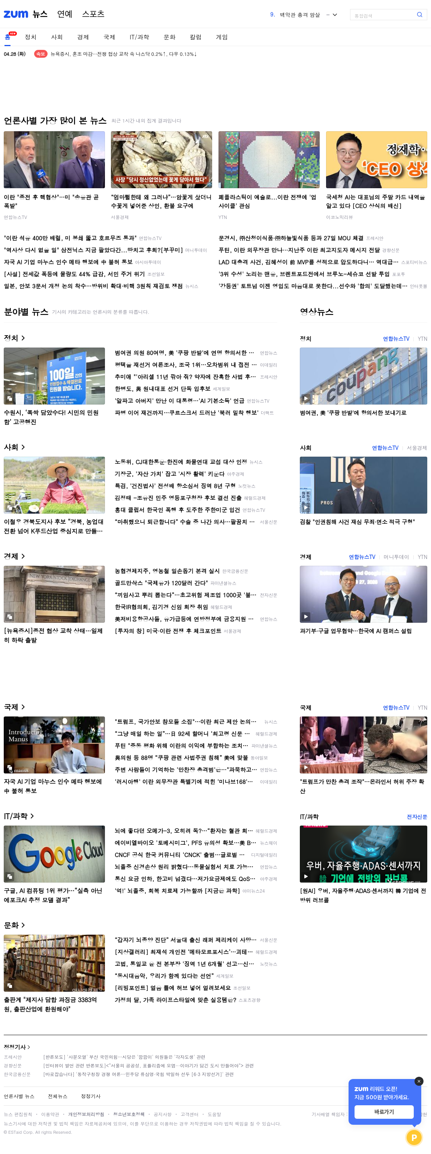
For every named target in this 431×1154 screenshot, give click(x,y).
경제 (83, 37)
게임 (222, 37)
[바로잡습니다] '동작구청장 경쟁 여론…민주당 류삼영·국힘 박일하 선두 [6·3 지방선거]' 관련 (138, 1074)
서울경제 (120, 217)
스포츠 (93, 14)
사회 (57, 37)
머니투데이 (396, 557)
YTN (222, 217)
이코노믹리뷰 (339, 217)
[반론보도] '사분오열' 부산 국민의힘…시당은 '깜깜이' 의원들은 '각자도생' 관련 (124, 1057)
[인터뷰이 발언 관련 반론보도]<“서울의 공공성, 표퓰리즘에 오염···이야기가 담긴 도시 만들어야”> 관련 (148, 1065)
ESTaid (15, 1132)
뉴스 (40, 14)
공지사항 (163, 1114)
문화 (169, 37)
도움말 (214, 1114)
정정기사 (14, 1047)
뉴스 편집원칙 (18, 1114)
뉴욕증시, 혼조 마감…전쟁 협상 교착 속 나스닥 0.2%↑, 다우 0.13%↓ (124, 53)
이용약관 (50, 1114)
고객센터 (190, 1114)
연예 (64, 14)
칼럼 (196, 37)
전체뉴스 (57, 1096)
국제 (109, 37)
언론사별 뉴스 (19, 1096)
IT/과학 (139, 37)
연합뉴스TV (15, 217)
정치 (31, 37)
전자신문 (417, 816)
